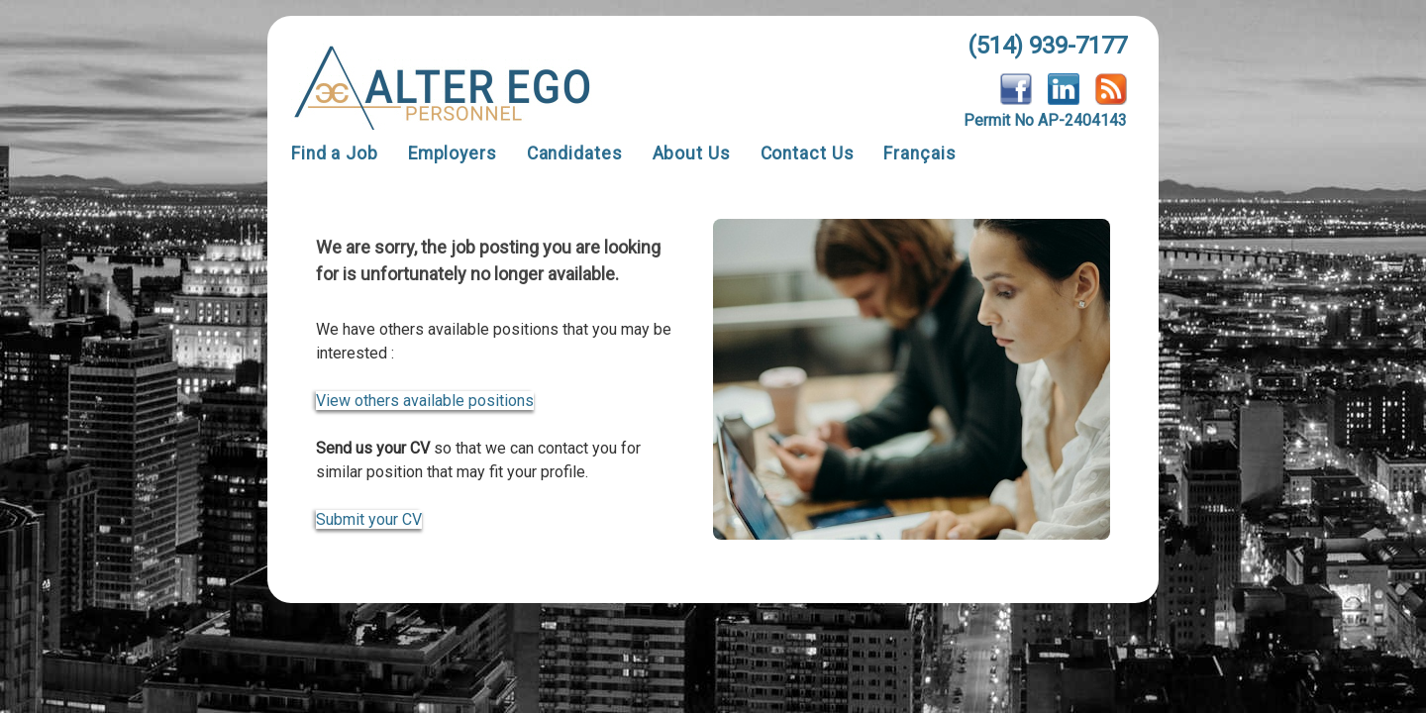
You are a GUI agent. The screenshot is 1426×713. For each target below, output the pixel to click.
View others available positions (425, 400)
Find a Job (334, 153)
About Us (692, 153)
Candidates (575, 153)
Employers (452, 153)
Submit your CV (369, 519)
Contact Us (808, 153)
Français (919, 153)
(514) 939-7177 (1047, 45)
